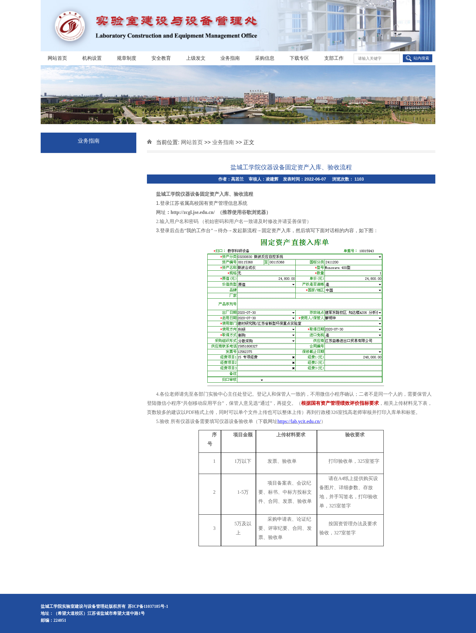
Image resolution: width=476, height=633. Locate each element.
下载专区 (299, 58)
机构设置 (92, 58)
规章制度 (126, 58)
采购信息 (264, 58)
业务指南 (230, 58)
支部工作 (334, 58)
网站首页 (57, 58)
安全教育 (161, 58)
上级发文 (196, 58)
